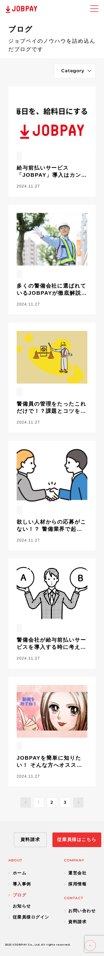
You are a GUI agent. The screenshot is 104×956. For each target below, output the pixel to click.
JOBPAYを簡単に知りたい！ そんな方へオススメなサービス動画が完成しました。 (51, 762)
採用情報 (75, 884)
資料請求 (75, 921)
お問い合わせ (80, 910)
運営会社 (75, 873)
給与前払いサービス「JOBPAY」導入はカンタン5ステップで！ (52, 172)
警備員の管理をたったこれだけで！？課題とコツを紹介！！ (51, 408)
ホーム (17, 873)
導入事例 (19, 884)
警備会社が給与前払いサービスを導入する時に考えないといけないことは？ (51, 644)
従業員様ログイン (28, 917)
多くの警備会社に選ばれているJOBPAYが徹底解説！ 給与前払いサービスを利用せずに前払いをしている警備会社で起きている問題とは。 (52, 290)
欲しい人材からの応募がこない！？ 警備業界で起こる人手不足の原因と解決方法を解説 (51, 526)
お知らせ (19, 906)
